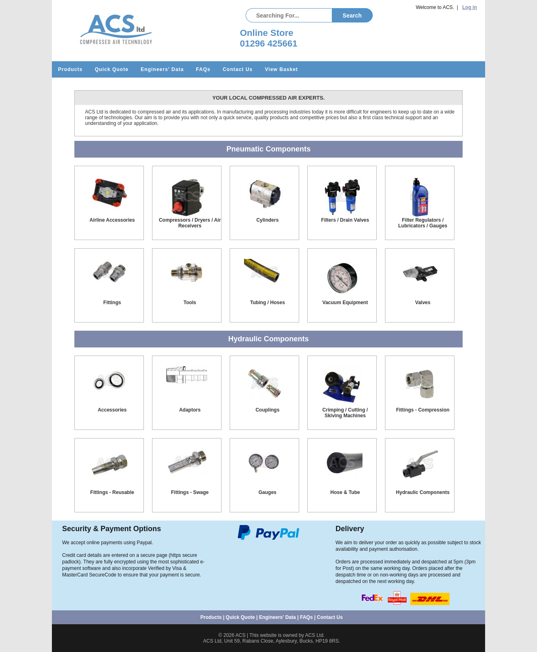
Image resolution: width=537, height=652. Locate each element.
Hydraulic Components (423, 492)
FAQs (203, 69)
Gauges (267, 492)
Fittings (112, 302)
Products (70, 69)
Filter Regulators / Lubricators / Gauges (422, 223)
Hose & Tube (345, 492)
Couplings (267, 410)
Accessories (112, 410)
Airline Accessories (112, 220)
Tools (189, 302)
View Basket (281, 69)
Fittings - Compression (423, 410)
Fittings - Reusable (112, 492)
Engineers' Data (162, 69)
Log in (469, 7)
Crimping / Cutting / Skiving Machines (345, 412)
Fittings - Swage (189, 492)
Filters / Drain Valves (345, 220)
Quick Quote (111, 69)
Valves (422, 302)
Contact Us (238, 69)
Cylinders (267, 220)
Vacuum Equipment (345, 302)
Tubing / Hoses (267, 302)
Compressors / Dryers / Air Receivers (190, 223)
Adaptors (190, 410)
